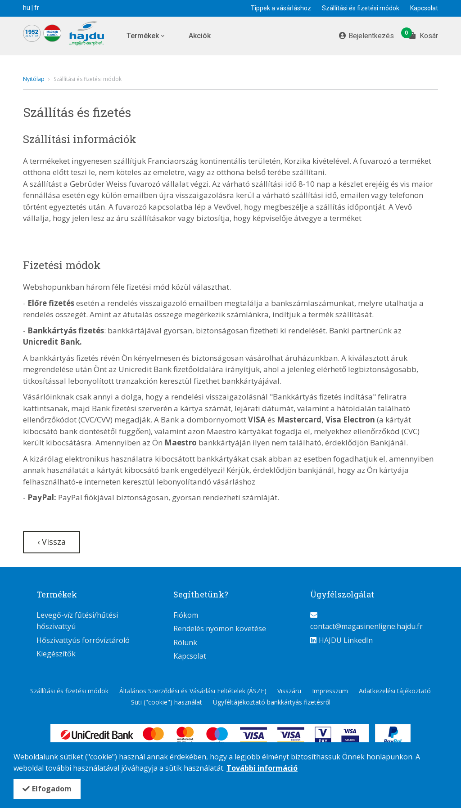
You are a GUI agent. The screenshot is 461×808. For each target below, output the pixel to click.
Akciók (200, 35)
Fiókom (185, 615)
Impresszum (330, 691)
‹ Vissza (51, 541)
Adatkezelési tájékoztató (395, 691)
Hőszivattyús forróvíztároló (83, 640)
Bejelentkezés (371, 35)
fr (36, 7)
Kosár (423, 35)
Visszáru (289, 691)
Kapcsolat (424, 8)
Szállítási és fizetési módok (360, 8)
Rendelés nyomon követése (219, 628)
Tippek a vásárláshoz (281, 8)
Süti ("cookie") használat (166, 702)
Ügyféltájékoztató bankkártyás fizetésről (271, 702)
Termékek (143, 35)
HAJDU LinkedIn (346, 640)
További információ (262, 768)
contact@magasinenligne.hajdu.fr (366, 626)
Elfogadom (52, 789)
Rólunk (185, 642)
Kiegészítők (56, 654)
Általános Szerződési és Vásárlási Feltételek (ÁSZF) (193, 691)
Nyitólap (34, 79)
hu (26, 7)
